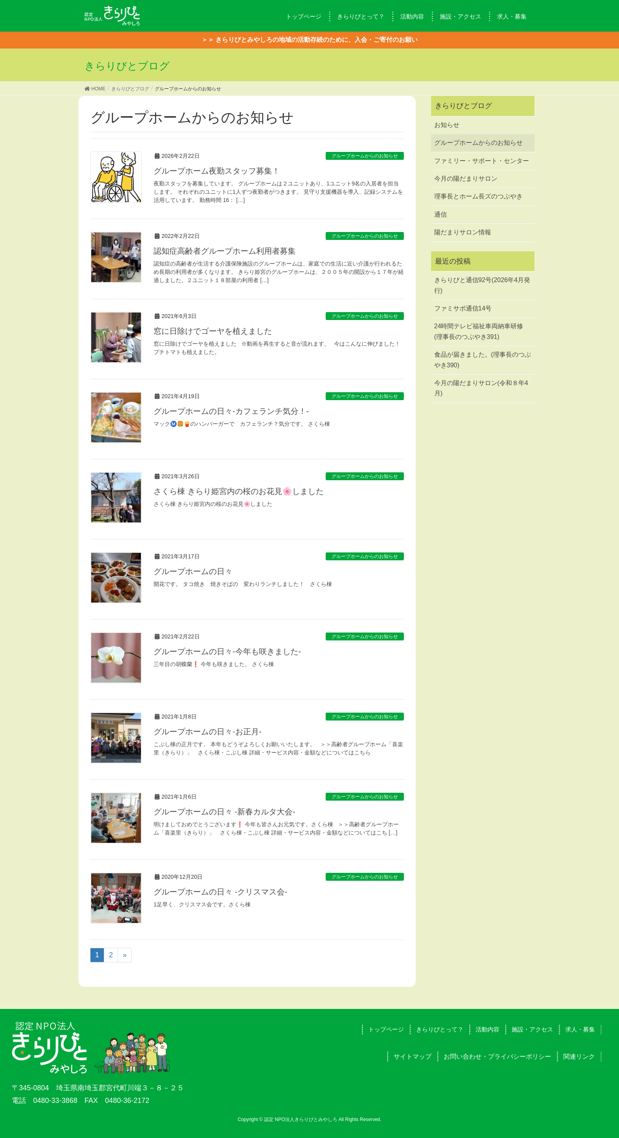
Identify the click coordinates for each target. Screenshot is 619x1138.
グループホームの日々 (193, 571)
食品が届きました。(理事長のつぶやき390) (482, 359)
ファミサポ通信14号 (463, 308)
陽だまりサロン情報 (462, 232)
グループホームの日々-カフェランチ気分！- (231, 411)
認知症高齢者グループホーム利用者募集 (225, 251)
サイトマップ (412, 1056)
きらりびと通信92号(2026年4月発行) (482, 285)
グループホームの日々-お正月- (207, 731)
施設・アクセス (532, 1029)
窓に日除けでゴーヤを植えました (213, 331)
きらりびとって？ (439, 1029)
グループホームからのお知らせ (365, 156)
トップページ (386, 1029)
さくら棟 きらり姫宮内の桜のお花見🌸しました (239, 491)
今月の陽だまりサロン (465, 178)
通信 (440, 214)
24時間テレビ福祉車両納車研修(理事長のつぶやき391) (478, 331)
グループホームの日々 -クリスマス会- (220, 891)
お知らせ (447, 125)
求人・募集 (580, 1029)
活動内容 (487, 1029)
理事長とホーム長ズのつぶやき (478, 196)
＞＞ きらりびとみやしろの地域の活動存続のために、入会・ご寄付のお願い (309, 39)
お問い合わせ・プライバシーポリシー (497, 1056)
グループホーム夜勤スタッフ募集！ (217, 171)
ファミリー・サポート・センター (481, 160)
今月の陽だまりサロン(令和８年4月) (481, 388)
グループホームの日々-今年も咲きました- (227, 651)
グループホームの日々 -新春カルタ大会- (224, 811)
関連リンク (579, 1056)
